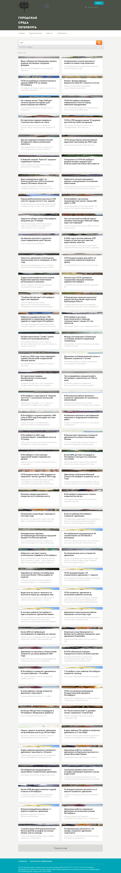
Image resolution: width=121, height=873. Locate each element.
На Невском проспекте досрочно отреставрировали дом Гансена (36, 239)
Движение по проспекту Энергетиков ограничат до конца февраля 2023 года (39, 654)
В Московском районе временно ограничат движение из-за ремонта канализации (81, 398)
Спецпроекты (62, 33)
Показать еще (60, 848)
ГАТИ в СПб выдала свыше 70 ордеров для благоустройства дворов (82, 121)
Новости (49, 33)
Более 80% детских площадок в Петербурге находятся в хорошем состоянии (80, 457)
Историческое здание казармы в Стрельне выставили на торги (36, 121)
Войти (99, 3)
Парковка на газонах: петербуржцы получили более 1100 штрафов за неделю (37, 575)
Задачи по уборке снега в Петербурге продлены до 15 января (38, 220)
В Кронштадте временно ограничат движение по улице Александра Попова (81, 437)
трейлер (30, 47)
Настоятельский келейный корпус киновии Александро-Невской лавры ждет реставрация (81, 221)
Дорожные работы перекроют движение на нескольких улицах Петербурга (79, 811)
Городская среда (35, 33)
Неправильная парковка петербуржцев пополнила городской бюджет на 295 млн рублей (38, 535)
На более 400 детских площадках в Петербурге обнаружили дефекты (37, 712)
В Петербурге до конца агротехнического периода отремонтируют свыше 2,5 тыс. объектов (79, 320)
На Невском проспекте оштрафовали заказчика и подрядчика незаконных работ (81, 417)
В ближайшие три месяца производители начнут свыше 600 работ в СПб (80, 201)
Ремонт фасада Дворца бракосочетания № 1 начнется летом (81, 82)
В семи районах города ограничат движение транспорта (37, 692)
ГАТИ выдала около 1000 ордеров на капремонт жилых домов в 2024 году (38, 475)
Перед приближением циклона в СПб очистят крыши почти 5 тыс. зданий (38, 200)
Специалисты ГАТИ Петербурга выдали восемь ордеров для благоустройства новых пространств (81, 161)
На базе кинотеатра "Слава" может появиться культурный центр (37, 338)
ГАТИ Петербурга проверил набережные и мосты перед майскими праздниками (77, 102)
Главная (22, 33)
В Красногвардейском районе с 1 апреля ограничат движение (36, 810)
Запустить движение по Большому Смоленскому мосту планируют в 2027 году (39, 260)
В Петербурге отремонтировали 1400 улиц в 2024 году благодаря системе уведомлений (38, 417)
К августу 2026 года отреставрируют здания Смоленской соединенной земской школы (38, 358)
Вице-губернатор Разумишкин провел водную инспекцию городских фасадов (39, 63)
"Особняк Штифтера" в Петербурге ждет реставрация (37, 298)
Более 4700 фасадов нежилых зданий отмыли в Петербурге (38, 790)
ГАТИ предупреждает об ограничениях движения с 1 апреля (81, 574)
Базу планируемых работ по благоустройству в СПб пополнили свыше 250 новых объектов (37, 181)
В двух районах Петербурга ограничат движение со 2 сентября (82, 731)
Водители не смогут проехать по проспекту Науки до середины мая (37, 594)
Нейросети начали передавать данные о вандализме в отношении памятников (81, 181)
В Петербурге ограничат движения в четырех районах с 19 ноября (38, 672)
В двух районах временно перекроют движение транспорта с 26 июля (38, 751)
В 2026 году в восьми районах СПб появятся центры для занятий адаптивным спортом (80, 240)
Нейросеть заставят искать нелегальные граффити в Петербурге (39, 554)
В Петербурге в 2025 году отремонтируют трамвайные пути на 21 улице (38, 437)
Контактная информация (41, 861)
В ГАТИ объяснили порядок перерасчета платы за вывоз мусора (81, 653)
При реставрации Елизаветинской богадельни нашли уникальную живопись (37, 142)
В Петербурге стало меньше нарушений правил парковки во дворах (35, 457)
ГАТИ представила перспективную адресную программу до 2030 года (80, 141)
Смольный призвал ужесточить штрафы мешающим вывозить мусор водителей (81, 772)
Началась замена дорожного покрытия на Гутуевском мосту (35, 495)
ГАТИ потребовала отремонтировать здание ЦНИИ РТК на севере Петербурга (38, 83)
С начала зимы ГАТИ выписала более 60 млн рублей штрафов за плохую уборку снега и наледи (38, 831)
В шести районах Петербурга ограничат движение (77, 515)
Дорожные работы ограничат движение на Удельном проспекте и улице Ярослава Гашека (81, 752)
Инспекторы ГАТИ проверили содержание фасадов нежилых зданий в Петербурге (79, 280)
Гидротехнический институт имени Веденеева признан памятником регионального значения (37, 280)
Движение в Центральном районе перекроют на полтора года (80, 613)
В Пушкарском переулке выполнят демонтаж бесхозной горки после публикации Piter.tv (80, 299)
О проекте (22, 861)
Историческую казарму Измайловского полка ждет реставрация (34, 378)
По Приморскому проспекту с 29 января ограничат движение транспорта (79, 831)
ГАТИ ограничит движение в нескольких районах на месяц (78, 594)
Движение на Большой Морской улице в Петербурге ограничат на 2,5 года (81, 476)
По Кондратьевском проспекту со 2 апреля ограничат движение (80, 790)
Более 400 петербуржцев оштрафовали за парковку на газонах (38, 633)
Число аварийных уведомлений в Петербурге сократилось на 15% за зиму (80, 378)
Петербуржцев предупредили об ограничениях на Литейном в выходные (80, 535)
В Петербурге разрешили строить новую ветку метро (80, 495)
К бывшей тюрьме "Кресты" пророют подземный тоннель (38, 160)
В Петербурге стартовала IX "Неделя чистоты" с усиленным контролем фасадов (38, 398)
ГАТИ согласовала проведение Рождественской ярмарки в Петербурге (78, 693)
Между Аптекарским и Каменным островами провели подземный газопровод (80, 339)
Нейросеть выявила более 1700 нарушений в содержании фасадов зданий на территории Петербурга (37, 319)
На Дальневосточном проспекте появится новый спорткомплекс (79, 62)
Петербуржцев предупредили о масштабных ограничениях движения (39, 771)
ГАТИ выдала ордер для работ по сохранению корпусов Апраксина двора (80, 260)
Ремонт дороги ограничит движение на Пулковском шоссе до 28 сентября (38, 731)
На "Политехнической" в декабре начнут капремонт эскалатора (80, 712)
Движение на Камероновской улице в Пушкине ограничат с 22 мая (82, 357)
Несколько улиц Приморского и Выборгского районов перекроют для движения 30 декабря (82, 634)
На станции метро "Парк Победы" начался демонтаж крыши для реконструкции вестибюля (36, 102)
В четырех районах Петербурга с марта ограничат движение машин (37, 613)
